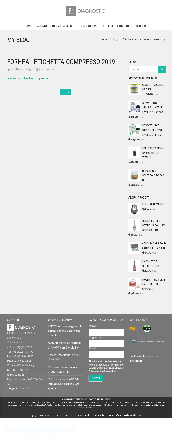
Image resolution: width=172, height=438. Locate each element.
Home (28, 26)
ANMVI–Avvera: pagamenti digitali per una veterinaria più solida (65, 331)
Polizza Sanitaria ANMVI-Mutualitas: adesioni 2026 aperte (63, 384)
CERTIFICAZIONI (88, 26)
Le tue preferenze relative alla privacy (125, 415)
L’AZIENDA (41, 26)
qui (93, 408)
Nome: (93, 326)
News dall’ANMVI (62, 319)
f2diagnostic (47, 69)
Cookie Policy (99, 415)
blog (114, 39)
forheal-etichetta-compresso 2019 (31, 78)
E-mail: (93, 348)
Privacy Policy (84, 415)
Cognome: (95, 337)
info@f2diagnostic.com (21, 388)
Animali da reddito (63, 26)
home (104, 39)
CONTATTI (107, 26)
